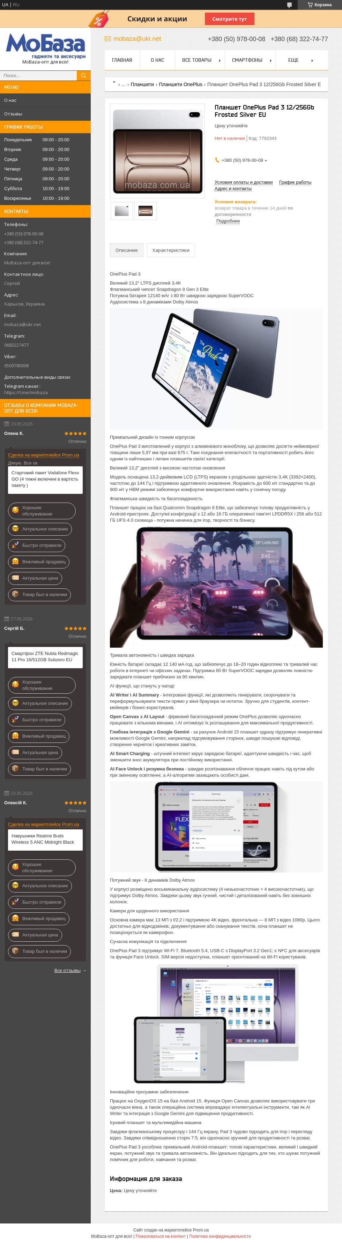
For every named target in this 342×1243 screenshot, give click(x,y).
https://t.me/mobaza (26, 392)
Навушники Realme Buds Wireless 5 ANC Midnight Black (43, 839)
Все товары (196, 60)
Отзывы (13, 114)
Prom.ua (201, 1230)
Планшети (142, 84)
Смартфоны (247, 60)
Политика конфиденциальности (220, 1236)
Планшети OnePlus (180, 84)
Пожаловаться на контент (161, 1236)
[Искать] (84, 75)
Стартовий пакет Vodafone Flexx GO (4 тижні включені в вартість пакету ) (45, 479)
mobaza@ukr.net (22, 324)
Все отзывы (67, 970)
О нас (10, 100)
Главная (122, 60)
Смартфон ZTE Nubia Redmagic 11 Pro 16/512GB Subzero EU (45, 656)
